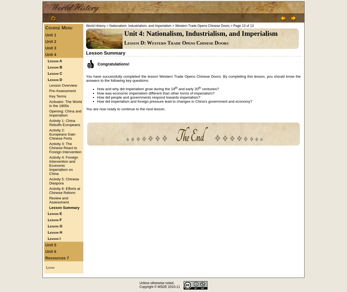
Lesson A (55, 61)
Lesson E (55, 214)
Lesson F (55, 220)
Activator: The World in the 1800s (65, 104)
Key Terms (57, 96)
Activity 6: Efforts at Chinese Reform (64, 191)
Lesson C (55, 73)
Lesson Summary (64, 208)
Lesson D (55, 80)
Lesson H (55, 232)
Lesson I (54, 239)
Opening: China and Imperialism (65, 113)
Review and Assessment (59, 200)
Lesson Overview (63, 85)
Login (50, 267)
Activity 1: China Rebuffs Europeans (64, 123)
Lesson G (55, 226)
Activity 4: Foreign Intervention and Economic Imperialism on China (63, 165)
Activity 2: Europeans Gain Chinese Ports (62, 134)
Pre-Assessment (62, 91)
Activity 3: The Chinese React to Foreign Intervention (65, 148)
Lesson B (55, 67)
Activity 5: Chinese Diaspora (64, 181)
